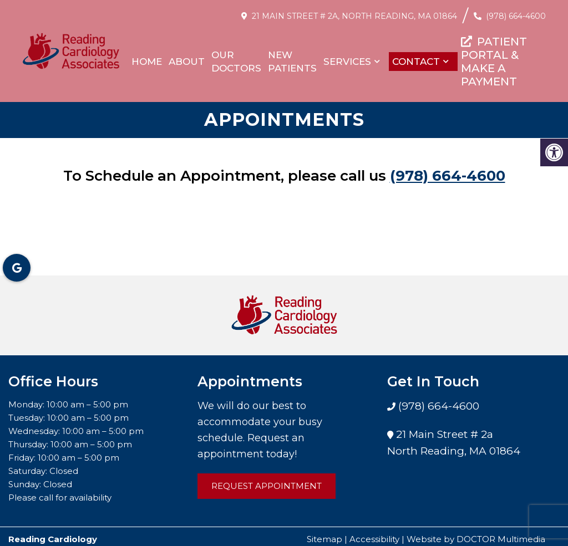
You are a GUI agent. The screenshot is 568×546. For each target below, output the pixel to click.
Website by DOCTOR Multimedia (476, 533)
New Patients (292, 61)
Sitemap (324, 533)
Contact (416, 61)
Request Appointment (266, 480)
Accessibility (374, 533)
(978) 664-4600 (516, 16)
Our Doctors (236, 61)
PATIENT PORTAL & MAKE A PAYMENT (494, 61)
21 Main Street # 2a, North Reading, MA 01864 (354, 16)
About (187, 61)
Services (347, 61)
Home (146, 61)
